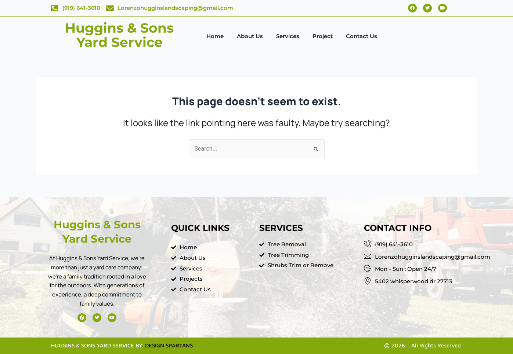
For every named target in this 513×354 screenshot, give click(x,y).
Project (323, 36)
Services (287, 36)
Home (215, 36)
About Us (250, 36)
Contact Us (361, 36)
